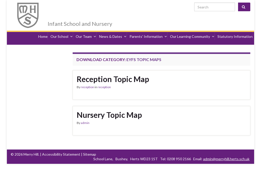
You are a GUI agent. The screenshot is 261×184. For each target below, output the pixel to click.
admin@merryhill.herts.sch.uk (226, 150)
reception (87, 78)
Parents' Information (148, 30)
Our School (61, 30)
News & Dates (113, 30)
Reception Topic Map (113, 70)
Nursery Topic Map (109, 105)
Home (43, 30)
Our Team (86, 30)
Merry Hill (68, 8)
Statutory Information (235, 30)
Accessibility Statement (61, 145)
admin (85, 114)
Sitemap (89, 145)
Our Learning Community (192, 30)
